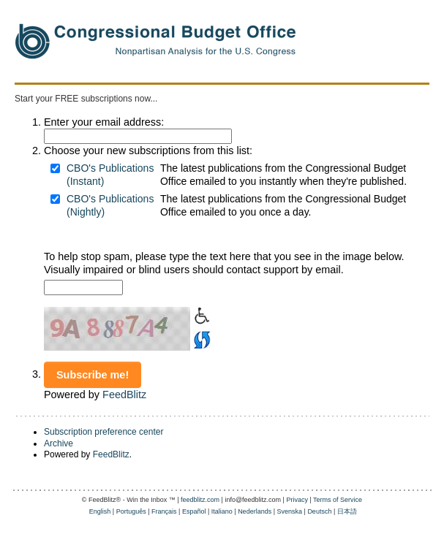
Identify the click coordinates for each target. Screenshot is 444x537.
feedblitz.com (200, 499)
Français (164, 511)
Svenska (290, 511)
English (100, 511)
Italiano (222, 511)
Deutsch (319, 511)
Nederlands (254, 511)
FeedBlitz (124, 394)
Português (131, 511)
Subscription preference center (103, 432)
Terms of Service (337, 499)
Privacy (297, 499)
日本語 (347, 511)
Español (194, 511)
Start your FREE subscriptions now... (86, 99)
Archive (58, 443)
